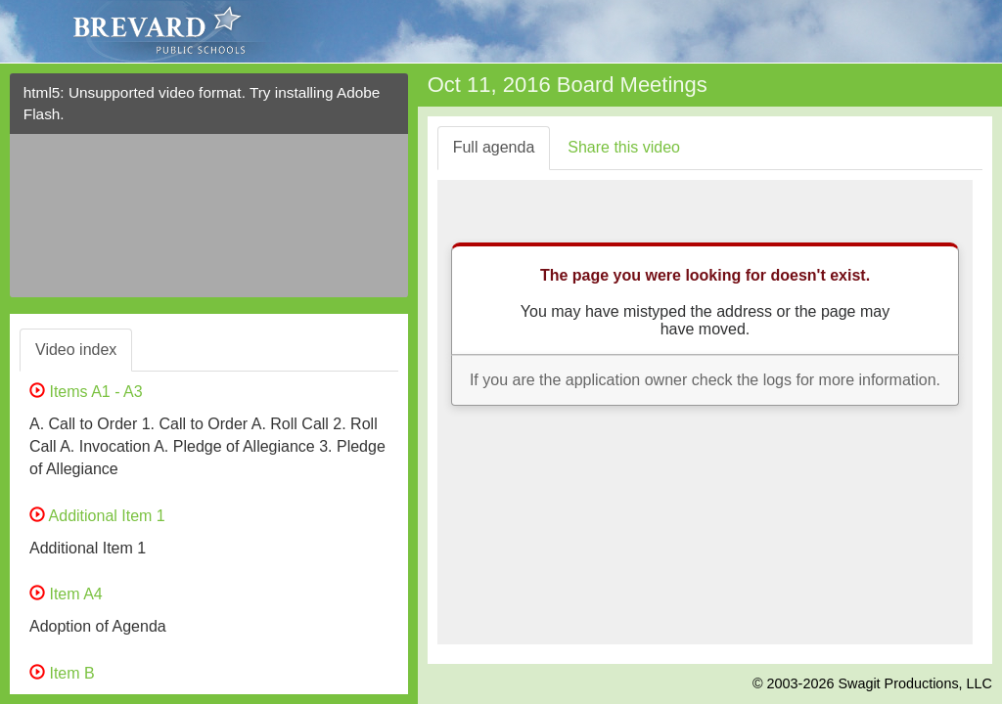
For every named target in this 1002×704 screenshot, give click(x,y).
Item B (62, 673)
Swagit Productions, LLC (915, 683)
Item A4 (66, 594)
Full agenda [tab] (494, 147)
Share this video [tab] (624, 147)
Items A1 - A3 (86, 391)
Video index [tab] (75, 349)
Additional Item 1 (97, 515)
